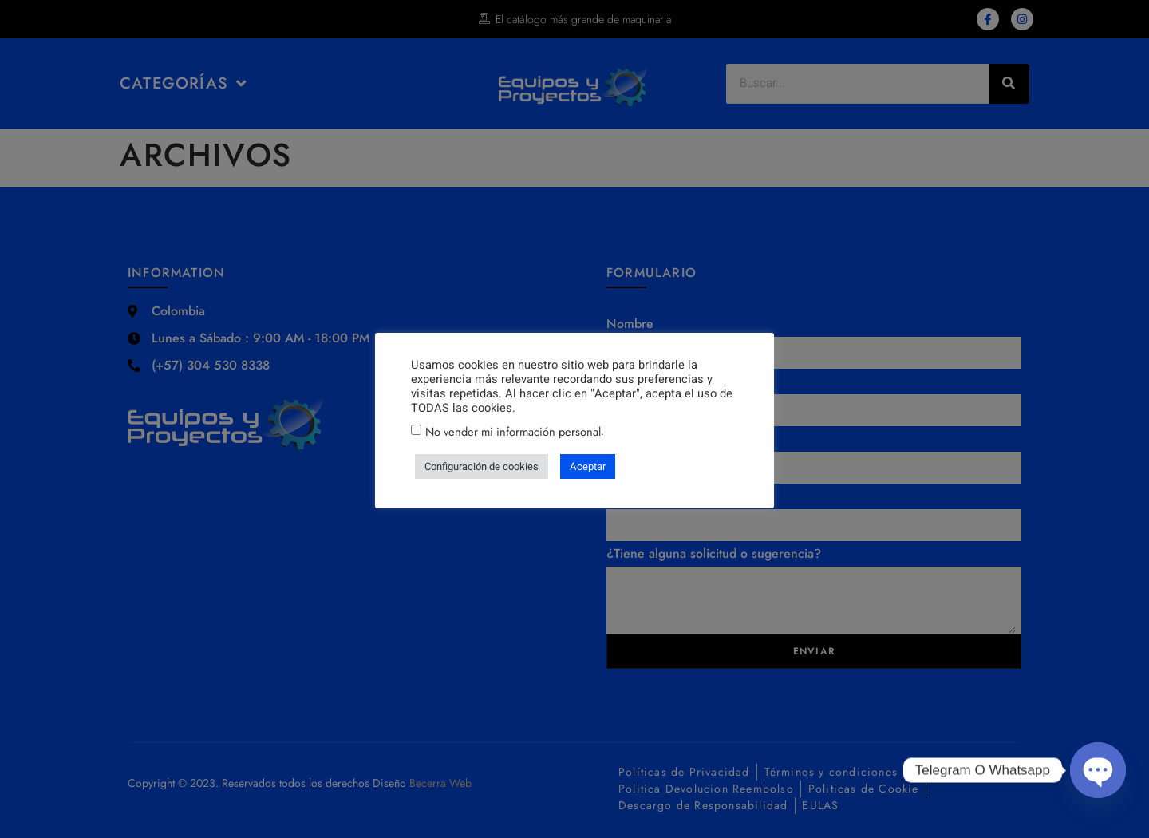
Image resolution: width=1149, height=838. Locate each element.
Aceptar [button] (588, 466)
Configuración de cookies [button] (481, 466)
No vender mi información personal (513, 431)
